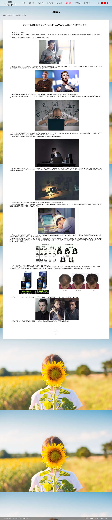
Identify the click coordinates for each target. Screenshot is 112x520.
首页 (23, 3)
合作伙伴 (59, 3)
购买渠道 (78, 3)
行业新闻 (24, 14)
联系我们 (87, 3)
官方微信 (97, 518)
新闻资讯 (68, 3)
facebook (92, 518)
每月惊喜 (50, 3)
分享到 (106, 518)
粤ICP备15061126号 (24, 518)
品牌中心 (31, 3)
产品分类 (41, 3)
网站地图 (102, 518)
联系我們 (87, 518)
